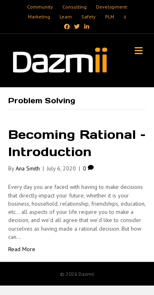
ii (125, 17)
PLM (109, 17)
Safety (88, 17)
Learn (66, 17)
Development (111, 7)
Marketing (39, 17)
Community (40, 7)
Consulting (74, 7)
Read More (21, 249)
